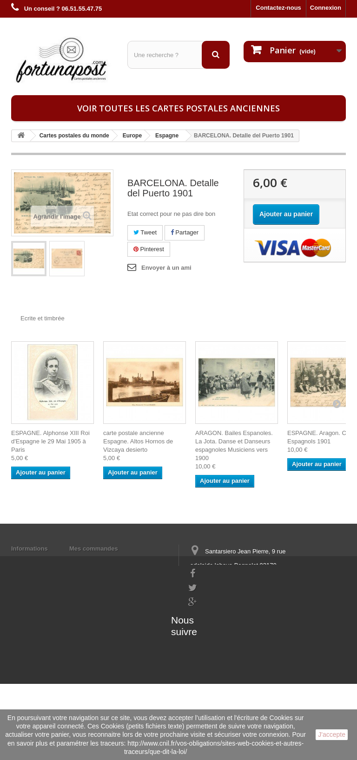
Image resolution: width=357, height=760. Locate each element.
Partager (184, 232)
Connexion (325, 7)
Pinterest (148, 249)
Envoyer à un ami (166, 267)
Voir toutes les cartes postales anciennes (178, 108)
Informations (29, 548)
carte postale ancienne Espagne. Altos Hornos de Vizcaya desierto (138, 441)
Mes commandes (93, 548)
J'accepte (331, 734)
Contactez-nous (278, 7)
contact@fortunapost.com (224, 627)
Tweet (145, 232)
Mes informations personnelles (113, 560)
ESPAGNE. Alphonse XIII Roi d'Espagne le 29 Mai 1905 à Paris (50, 441)
